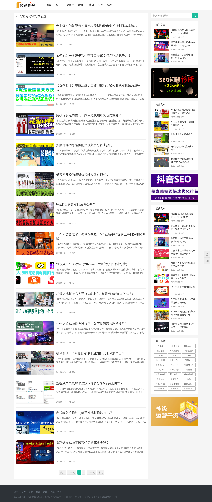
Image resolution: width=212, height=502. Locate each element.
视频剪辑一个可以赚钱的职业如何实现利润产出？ (90, 353)
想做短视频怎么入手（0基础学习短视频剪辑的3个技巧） (95, 294)
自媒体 (160, 346)
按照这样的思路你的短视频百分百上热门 (84, 145)
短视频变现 (160, 374)
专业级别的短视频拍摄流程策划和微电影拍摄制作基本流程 (96, 26)
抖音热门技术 (175, 360)
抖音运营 (174, 365)
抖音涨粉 (160, 355)
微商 (189, 379)
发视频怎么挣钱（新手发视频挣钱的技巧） (85, 413)
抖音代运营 (189, 365)
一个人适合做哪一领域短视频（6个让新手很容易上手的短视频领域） (100, 236)
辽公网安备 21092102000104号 (105, 497)
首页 (48, 4)
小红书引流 (174, 346)
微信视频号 (189, 374)
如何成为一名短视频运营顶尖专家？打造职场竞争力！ (93, 55)
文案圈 (21, 384)
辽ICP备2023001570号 (73, 497)
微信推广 (174, 379)
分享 (100, 4)
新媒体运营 (160, 365)
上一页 (71, 472)
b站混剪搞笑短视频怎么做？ (75, 204)
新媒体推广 (174, 374)
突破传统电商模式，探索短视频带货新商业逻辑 (89, 115)
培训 (91, 4)
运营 (69, 4)
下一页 (91, 472)
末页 (100, 472)
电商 (189, 355)
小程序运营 (174, 351)
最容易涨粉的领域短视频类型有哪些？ (82, 175)
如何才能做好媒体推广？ (183, 134)
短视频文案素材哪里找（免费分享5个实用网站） (89, 383)
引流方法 (189, 360)
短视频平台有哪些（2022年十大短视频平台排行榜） (92, 264)
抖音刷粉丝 (160, 384)
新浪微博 (160, 351)
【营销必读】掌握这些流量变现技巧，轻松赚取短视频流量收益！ (98, 88)
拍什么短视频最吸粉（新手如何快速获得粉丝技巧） (92, 323)
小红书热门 (189, 388)
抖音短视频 (174, 370)
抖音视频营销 (189, 384)
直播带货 (174, 388)
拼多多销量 (174, 384)
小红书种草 (160, 360)
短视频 (21, 27)
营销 (80, 4)
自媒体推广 (160, 388)
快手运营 (160, 379)
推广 (58, 4)
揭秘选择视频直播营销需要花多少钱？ (82, 442)
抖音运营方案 (189, 346)
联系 (109, 4)
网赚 (174, 355)
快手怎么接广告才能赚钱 (183, 287)
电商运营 (22, 116)
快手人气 (160, 370)
